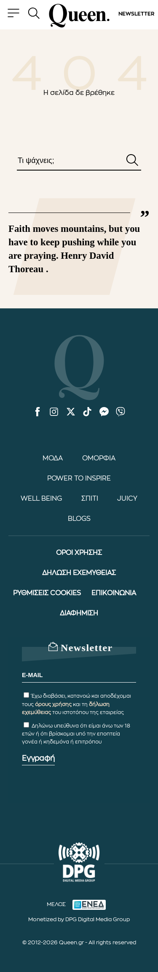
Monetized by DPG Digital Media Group (79, 919)
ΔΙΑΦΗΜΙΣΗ (79, 613)
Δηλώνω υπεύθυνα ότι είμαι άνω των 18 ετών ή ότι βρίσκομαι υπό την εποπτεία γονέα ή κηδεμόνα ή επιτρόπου (76, 733)
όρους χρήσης (53, 704)
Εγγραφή (38, 758)
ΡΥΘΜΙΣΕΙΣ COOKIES (47, 593)
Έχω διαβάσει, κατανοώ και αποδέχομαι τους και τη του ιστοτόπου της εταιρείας (76, 704)
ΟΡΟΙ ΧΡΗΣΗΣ (79, 552)
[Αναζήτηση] (132, 161)
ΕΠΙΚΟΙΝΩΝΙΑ (113, 593)
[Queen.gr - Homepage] (79, 15)
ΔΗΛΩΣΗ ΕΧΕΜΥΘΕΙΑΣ (79, 573)
